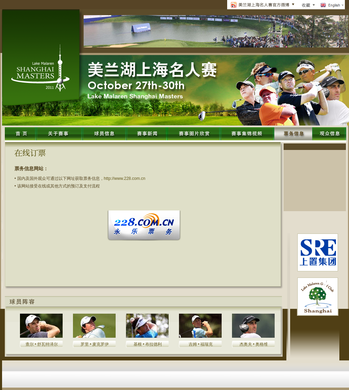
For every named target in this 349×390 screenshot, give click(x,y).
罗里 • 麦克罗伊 (95, 344)
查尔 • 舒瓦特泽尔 (41, 344)
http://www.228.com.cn (125, 178)
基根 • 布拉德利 (148, 344)
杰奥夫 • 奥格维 (254, 344)
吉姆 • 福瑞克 (201, 344)
